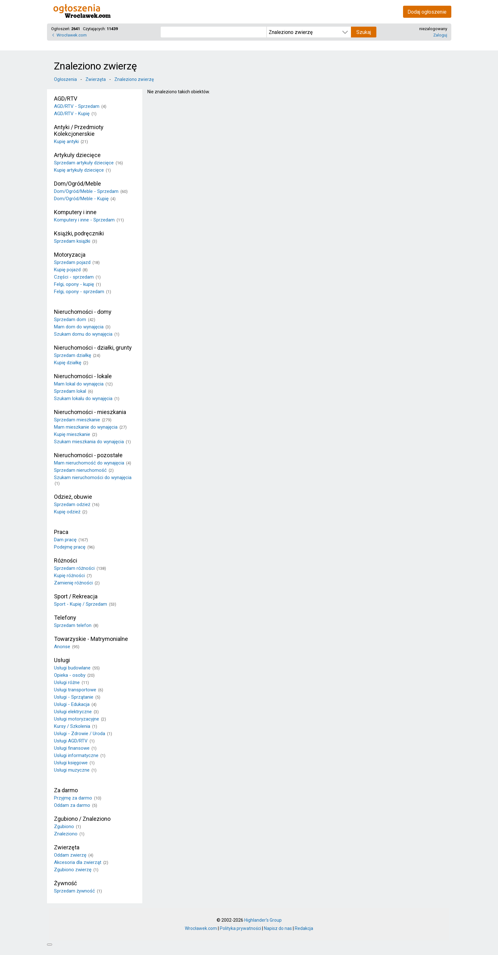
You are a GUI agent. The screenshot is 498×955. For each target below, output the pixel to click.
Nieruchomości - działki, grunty (93, 347)
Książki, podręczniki (79, 233)
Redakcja (304, 928)
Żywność (65, 883)
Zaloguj (440, 35)
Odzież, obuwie (73, 496)
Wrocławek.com (72, 35)
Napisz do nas (278, 928)
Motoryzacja (69, 254)
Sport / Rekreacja (76, 596)
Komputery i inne (75, 212)
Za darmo (66, 790)
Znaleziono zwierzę (134, 79)
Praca (61, 532)
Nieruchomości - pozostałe (88, 455)
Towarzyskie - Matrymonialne (91, 639)
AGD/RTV (65, 98)
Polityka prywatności (240, 928)
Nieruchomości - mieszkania (90, 412)
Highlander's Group (263, 920)
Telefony (65, 617)
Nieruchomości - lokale (83, 376)
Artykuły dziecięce (77, 155)
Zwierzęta (95, 79)
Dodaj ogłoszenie (427, 12)
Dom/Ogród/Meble (77, 183)
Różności (65, 560)
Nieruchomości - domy (82, 311)
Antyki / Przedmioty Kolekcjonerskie (79, 130)
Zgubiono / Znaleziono (82, 818)
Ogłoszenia (65, 79)
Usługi (62, 660)
